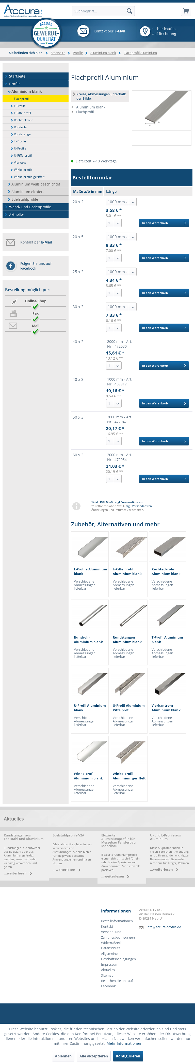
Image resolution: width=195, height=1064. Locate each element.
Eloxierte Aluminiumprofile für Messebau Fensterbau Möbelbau (118, 840)
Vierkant (20, 162)
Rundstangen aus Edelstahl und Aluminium (23, 837)
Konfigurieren (128, 1056)
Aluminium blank (26, 91)
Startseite (17, 76)
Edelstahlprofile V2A (68, 835)
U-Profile (20, 148)
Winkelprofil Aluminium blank (88, 776)
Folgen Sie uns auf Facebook (36, 266)
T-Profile (20, 141)
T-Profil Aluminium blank (167, 639)
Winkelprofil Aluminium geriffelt (129, 776)
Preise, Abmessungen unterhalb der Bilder (101, 96)
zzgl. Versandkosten (139, 506)
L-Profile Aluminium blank (90, 571)
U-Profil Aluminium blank (90, 707)
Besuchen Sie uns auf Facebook (117, 983)
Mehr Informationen (124, 1043)
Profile (15, 83)
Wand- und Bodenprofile (30, 206)
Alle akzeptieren (93, 1056)
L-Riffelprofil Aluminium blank (127, 571)
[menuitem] (186, 11)
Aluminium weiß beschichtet (35, 184)
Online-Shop (35, 300)
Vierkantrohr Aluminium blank (166, 707)
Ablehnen (63, 1056)
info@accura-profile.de (164, 927)
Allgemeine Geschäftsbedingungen (118, 956)
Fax (35, 313)
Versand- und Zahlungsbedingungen (118, 934)
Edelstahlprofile (24, 199)
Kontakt (107, 926)
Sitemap (107, 975)
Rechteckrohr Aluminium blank (166, 571)
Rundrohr (20, 127)
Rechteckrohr (23, 120)
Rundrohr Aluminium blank (88, 639)
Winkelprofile (23, 169)
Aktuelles (17, 214)
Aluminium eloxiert (27, 191)
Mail (35, 325)
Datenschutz (110, 948)
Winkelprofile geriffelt (29, 177)
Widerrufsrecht (112, 943)
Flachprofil (21, 99)
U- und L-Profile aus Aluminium (165, 837)
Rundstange (22, 134)
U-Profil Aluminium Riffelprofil (129, 707)
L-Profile (20, 106)
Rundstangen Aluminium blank (127, 639)
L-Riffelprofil (22, 113)
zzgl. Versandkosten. (129, 502)
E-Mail (120, 31)
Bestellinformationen (117, 921)
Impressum (109, 964)
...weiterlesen (15, 873)
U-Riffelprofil (23, 155)
